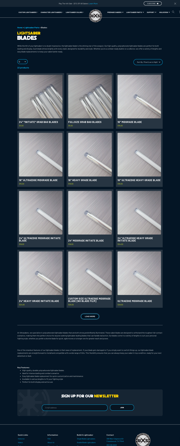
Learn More (93, 3)
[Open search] (173, 12)
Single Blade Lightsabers (86, 439)
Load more (90, 316)
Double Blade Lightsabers (86, 442)
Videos (20, 442)
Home (19, 27)
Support (151, 12)
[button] (28, 12)
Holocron (164, 12)
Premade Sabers (115, 12)
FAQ (49, 439)
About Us (51, 442)
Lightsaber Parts (135, 12)
